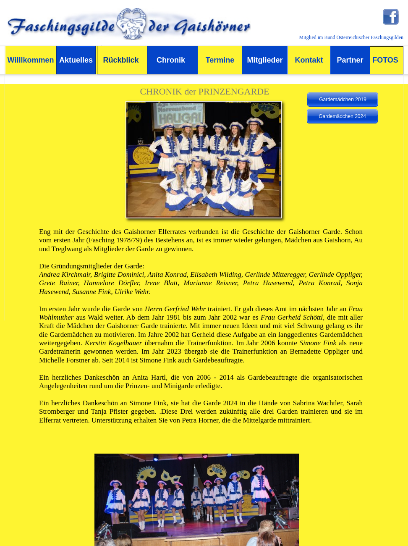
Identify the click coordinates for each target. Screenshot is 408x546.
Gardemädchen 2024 (342, 116)
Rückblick (121, 60)
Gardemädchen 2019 (342, 99)
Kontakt (309, 60)
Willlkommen (31, 60)
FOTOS (385, 60)
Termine (220, 60)
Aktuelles (76, 60)
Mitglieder (264, 60)
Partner (350, 60)
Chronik (171, 60)
